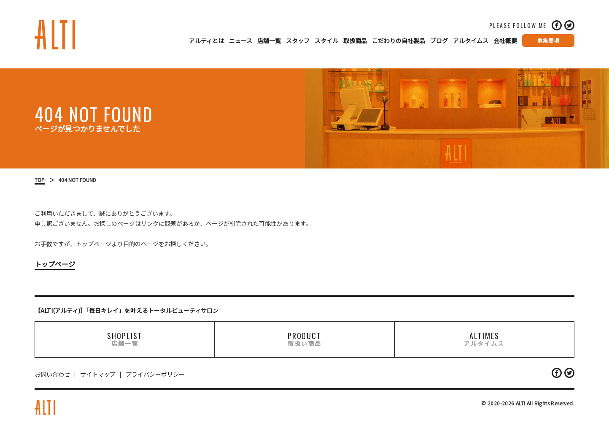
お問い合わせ (52, 374)
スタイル (326, 40)
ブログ (439, 40)
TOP (40, 179)
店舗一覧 (269, 40)
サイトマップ (98, 374)
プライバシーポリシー (155, 374)
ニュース (240, 40)
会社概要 (505, 40)
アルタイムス (470, 40)
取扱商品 (355, 40)
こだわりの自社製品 (398, 40)
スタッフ (298, 40)
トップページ (55, 264)
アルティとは (206, 40)
